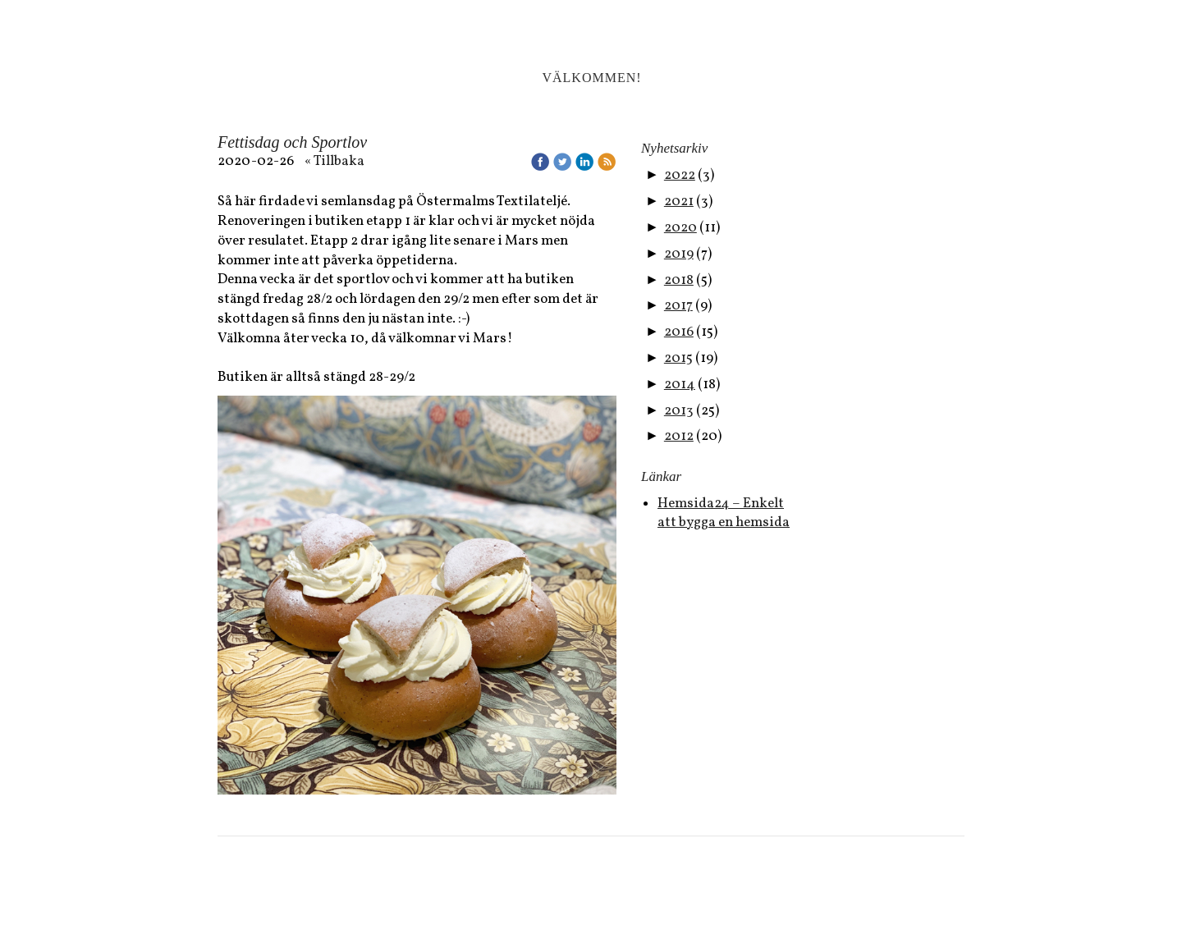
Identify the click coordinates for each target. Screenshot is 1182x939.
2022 (679, 175)
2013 (679, 410)
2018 (679, 280)
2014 (679, 384)
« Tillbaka (334, 161)
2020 (680, 227)
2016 (679, 332)
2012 (679, 436)
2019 (679, 254)
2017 (678, 305)
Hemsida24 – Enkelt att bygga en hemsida (723, 513)
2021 (679, 201)
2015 (678, 358)
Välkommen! (591, 78)
